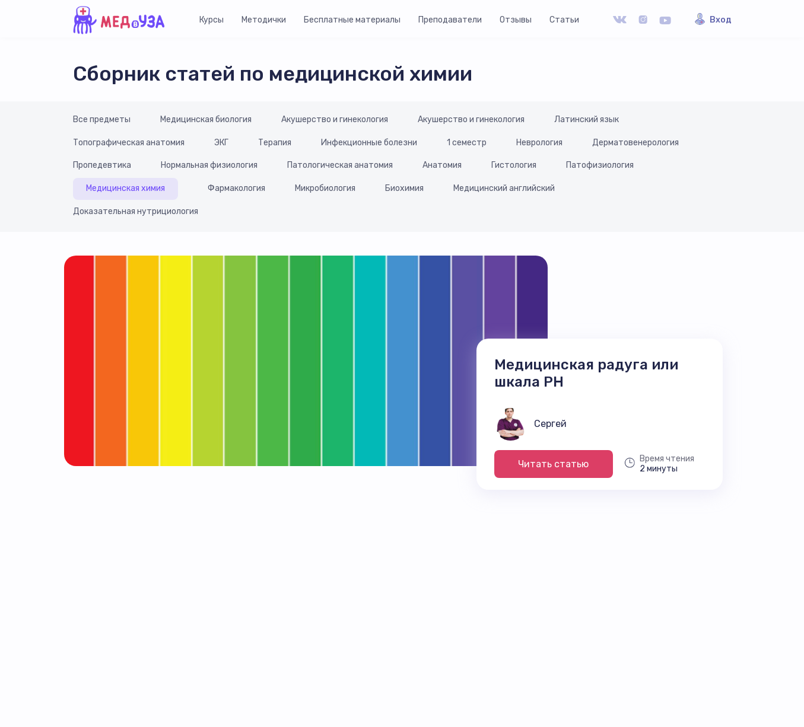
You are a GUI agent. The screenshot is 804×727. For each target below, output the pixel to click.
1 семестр (467, 143)
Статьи (564, 20)
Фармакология (236, 188)
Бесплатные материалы (352, 20)
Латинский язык (586, 119)
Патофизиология (600, 165)
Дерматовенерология (635, 143)
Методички (263, 20)
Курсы (211, 20)
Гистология (513, 165)
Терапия (274, 143)
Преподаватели (450, 20)
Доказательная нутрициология (135, 211)
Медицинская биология (206, 119)
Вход (721, 20)
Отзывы (516, 20)
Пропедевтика (102, 165)
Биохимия (404, 188)
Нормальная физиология (209, 165)
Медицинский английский (504, 188)
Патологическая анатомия (340, 165)
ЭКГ (221, 143)
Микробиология (325, 188)
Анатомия (442, 165)
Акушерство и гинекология (334, 119)
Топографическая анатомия (129, 143)
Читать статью (553, 464)
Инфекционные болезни (369, 143)
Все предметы (102, 119)
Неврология (539, 143)
